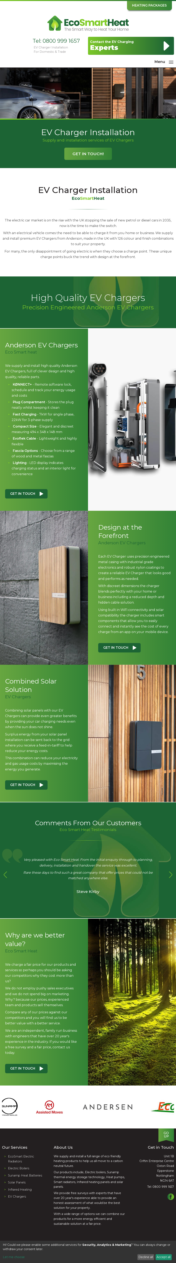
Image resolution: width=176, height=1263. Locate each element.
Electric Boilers (18, 1168)
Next (170, 874)
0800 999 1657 (61, 41)
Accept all (163, 1257)
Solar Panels (17, 1182)
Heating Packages (149, 5)
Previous (5, 874)
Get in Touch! (88, 153)
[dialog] (88, 1252)
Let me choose (14, 1257)
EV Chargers (17, 1196)
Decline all (145, 1257)
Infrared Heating (20, 1189)
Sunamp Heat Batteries (25, 1175)
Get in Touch (22, 494)
